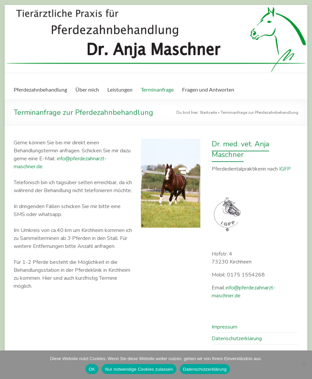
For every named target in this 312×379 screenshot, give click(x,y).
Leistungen (120, 89)
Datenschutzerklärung (205, 369)
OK (92, 369)
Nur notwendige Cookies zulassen (139, 369)
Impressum (224, 327)
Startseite (208, 112)
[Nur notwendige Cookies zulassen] (303, 364)
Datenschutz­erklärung (237, 338)
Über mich (87, 89)
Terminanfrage (157, 89)
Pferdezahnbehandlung (40, 89)
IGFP (285, 169)
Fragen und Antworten (208, 89)
